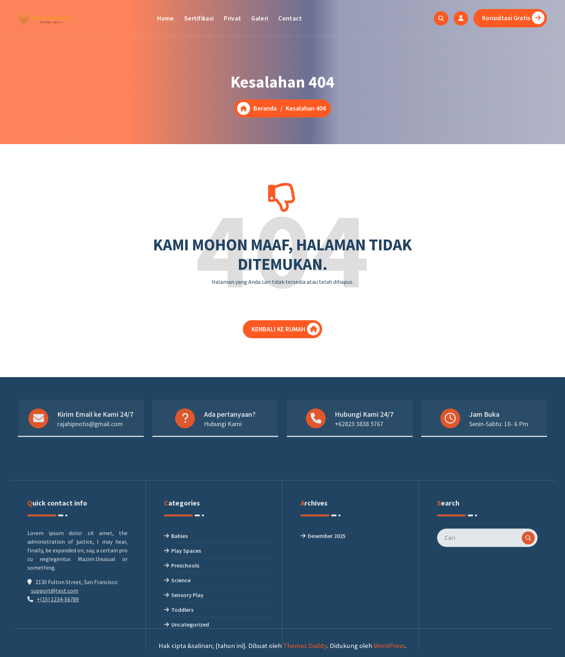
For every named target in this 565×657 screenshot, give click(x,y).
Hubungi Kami (223, 438)
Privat (232, 18)
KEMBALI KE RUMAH (286, 334)
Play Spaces (186, 617)
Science (181, 647)
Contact (290, 18)
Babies (179, 602)
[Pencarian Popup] (441, 18)
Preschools (185, 632)
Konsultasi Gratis (513, 18)
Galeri (259, 18)
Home (165, 18)
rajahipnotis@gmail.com (90, 438)
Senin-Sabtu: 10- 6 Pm (498, 438)
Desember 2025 (327, 602)
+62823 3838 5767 (359, 438)
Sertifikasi (199, 18)
